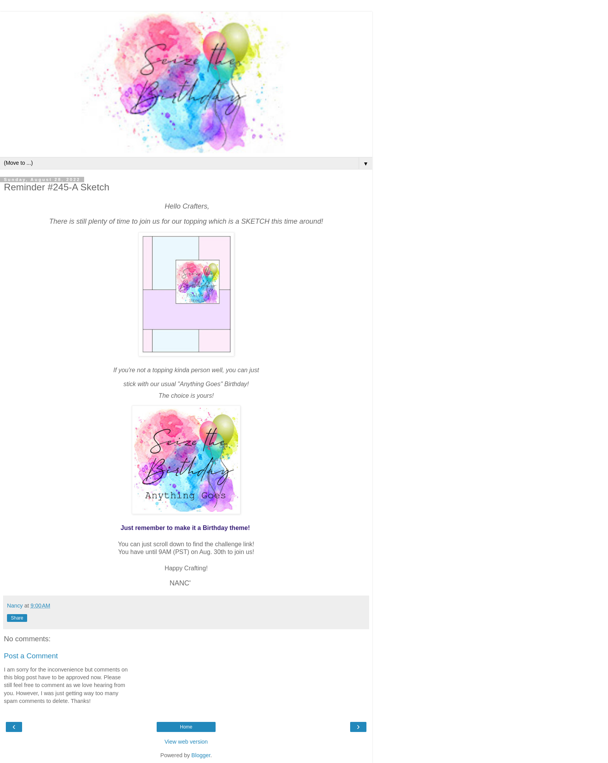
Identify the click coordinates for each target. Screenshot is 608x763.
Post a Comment (31, 656)
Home (186, 727)
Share (17, 618)
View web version (186, 742)
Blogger (201, 755)
